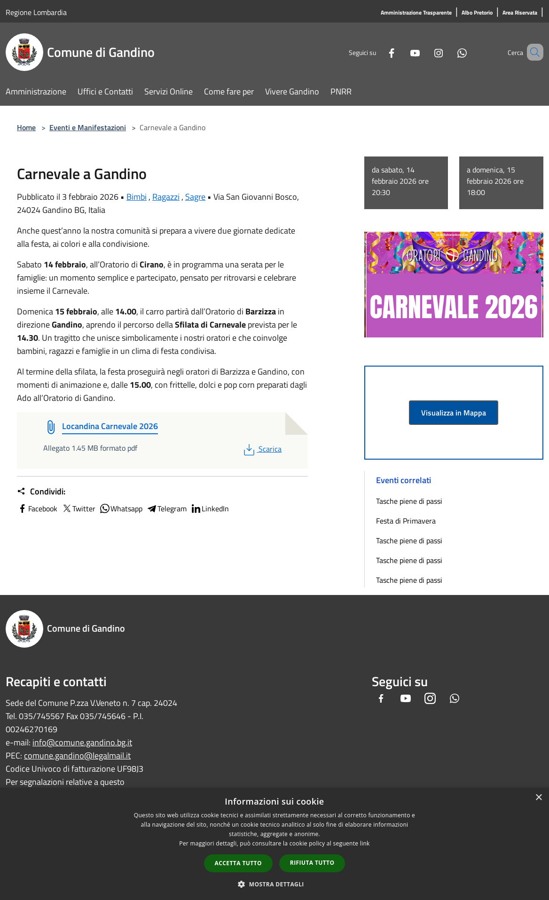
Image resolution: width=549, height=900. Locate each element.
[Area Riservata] (519, 12)
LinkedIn (209, 508)
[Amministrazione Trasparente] (416, 12)
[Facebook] (378, 52)
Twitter (78, 508)
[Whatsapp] (448, 52)
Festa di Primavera (406, 520)
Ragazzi (166, 196)
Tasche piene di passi (409, 501)
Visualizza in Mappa (453, 412)
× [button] (538, 797)
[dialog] (274, 844)
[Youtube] (401, 52)
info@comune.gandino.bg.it (82, 742)
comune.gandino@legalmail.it (77, 755)
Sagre (195, 196)
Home (26, 127)
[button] (274, 884)
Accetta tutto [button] (238, 863)
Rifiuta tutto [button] (312, 863)
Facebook (37, 508)
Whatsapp (120, 508)
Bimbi (136, 196)
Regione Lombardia (36, 12)
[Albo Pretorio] (477, 12)
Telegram (166, 508)
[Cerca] (532, 52)
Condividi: (41, 491)
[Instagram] (425, 52)
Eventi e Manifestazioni (87, 127)
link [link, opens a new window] (365, 843)
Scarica (262, 448)
